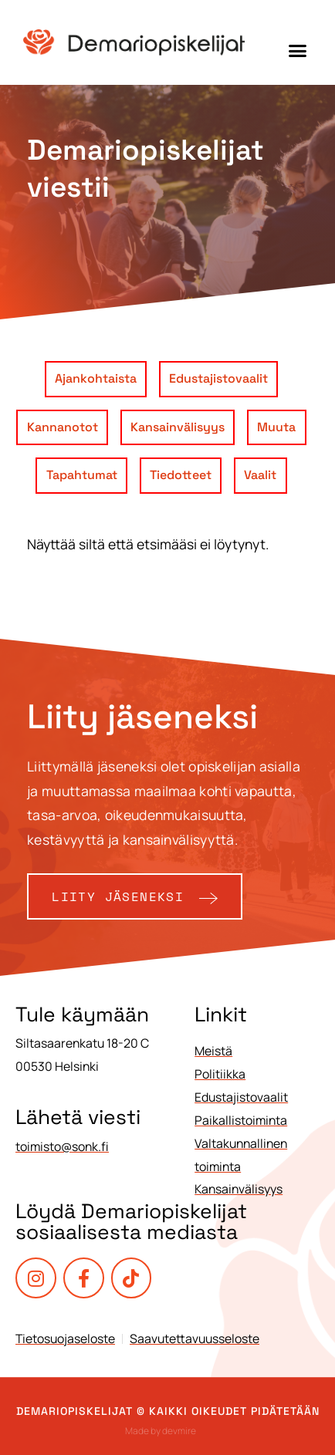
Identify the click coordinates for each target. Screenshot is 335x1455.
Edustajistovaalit (218, 378)
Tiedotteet (180, 475)
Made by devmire (160, 1430)
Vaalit (260, 475)
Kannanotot (62, 427)
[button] (298, 50)
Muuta (276, 427)
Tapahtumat (81, 475)
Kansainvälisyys (177, 427)
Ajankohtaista (96, 378)
